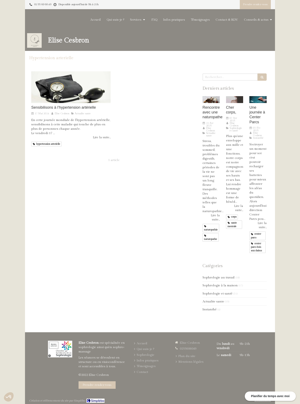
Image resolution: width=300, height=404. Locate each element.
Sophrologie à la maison (220, 285)
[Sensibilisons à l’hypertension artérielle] (71, 87)
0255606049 (188, 348)
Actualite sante (213, 301)
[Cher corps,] (234, 99)
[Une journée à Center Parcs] (258, 99)
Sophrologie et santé (217, 293)
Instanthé (209, 309)
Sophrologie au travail (218, 277)
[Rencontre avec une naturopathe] (211, 99)
